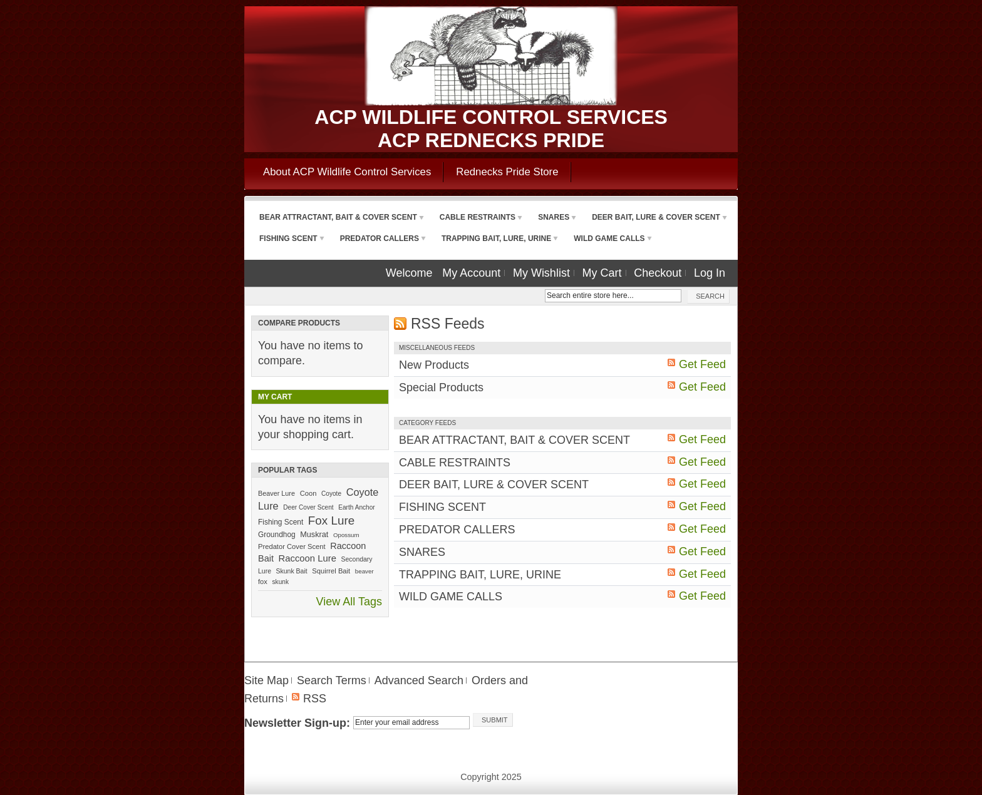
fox (262, 581)
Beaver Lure (276, 493)
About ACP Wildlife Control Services (347, 172)
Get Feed (702, 364)
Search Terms (331, 680)
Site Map (266, 680)
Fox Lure (331, 520)
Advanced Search (419, 680)
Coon (308, 493)
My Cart (602, 273)
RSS (314, 698)
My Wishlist (541, 273)
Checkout (657, 273)
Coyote (331, 493)
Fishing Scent (280, 522)
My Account (471, 273)
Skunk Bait (292, 571)
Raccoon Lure (307, 558)
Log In (709, 273)
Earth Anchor (356, 507)
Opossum (346, 534)
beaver (364, 571)
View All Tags (349, 601)
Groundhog (277, 534)
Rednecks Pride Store (507, 172)
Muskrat (314, 534)
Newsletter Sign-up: (297, 723)
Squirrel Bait (331, 571)
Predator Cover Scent (292, 546)
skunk (280, 581)
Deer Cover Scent (308, 507)
